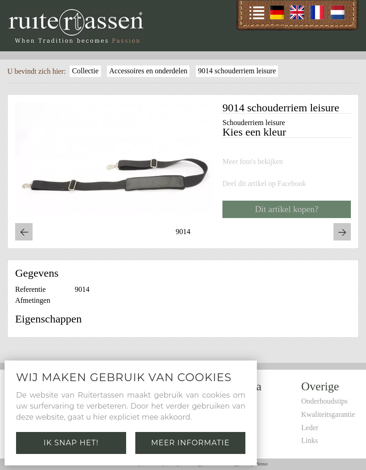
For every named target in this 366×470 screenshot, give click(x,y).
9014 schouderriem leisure (237, 71)
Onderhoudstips (324, 401)
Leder (309, 428)
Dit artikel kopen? (287, 209)
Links (309, 440)
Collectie (85, 71)
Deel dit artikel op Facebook (264, 183)
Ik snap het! (71, 442)
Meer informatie (190, 442)
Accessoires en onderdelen (148, 71)
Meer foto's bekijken (252, 161)
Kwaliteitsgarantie (328, 414)
